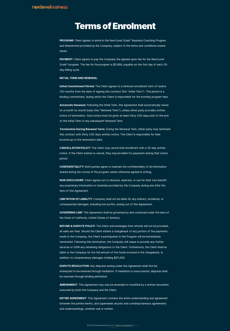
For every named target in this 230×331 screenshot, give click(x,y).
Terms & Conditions (123, 325)
